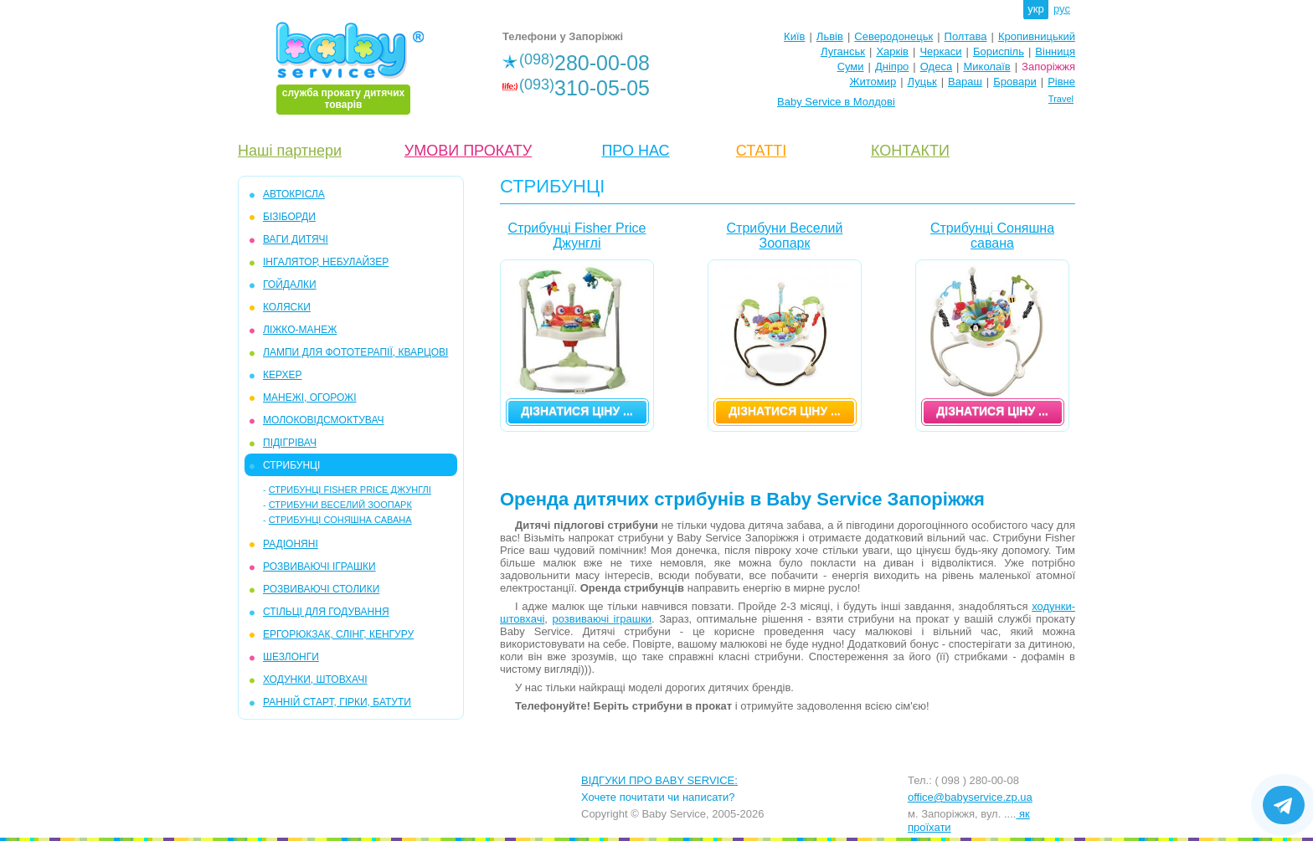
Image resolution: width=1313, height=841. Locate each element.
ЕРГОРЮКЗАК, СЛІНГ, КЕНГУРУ (338, 634)
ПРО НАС (635, 150)
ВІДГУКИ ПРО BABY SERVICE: (659, 780)
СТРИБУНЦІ (291, 465)
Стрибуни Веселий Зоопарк (340, 505)
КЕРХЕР (282, 375)
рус (1061, 9)
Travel (1061, 99)
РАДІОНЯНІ (290, 544)
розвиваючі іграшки (602, 619)
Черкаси (940, 51)
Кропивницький (1036, 36)
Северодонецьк (893, 36)
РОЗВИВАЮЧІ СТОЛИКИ (321, 589)
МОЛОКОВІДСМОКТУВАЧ (323, 420)
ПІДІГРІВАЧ (290, 443)
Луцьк (922, 81)
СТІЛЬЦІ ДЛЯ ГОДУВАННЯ (326, 612)
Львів (829, 36)
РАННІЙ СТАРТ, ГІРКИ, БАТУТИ (337, 702)
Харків (892, 51)
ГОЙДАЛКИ (290, 284)
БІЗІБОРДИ (289, 217)
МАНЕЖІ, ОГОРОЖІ (309, 397)
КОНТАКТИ (910, 150)
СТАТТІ (761, 150)
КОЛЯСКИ (287, 307)
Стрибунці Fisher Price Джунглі (350, 490)
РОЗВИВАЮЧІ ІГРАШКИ (319, 566)
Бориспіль (998, 51)
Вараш (965, 81)
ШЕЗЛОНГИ (291, 657)
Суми (850, 66)
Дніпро (892, 66)
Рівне (1061, 81)
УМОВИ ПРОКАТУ (468, 150)
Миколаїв (987, 66)
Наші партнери (290, 150)
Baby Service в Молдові (836, 101)
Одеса (936, 66)
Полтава (966, 36)
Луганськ (843, 51)
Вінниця (1055, 51)
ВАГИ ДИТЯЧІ (295, 239)
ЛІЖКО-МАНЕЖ (300, 330)
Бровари (1014, 81)
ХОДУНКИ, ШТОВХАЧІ (315, 679)
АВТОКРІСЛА (294, 194)
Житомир (872, 81)
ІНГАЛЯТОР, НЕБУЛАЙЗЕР (326, 262)
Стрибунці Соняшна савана (340, 520)
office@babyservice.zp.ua (970, 797)
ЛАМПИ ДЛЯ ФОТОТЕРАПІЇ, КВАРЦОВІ (355, 352)
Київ (794, 36)
